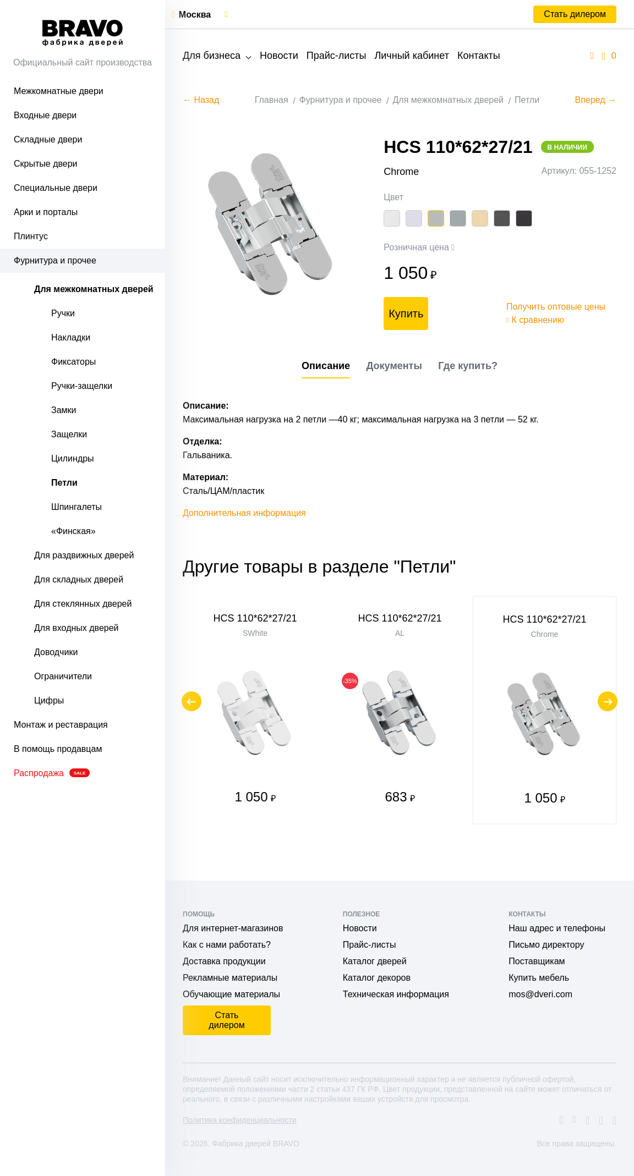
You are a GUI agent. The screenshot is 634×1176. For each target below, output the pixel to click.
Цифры (49, 700)
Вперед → (595, 100)
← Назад (201, 100)
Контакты (478, 55)
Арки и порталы (46, 212)
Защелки (69, 434)
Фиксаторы (73, 361)
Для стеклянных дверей (83, 603)
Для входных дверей (76, 628)
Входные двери (45, 115)
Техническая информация (396, 994)
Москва (195, 14)
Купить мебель (539, 977)
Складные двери (48, 139)
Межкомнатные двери (58, 91)
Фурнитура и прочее (55, 260)
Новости (279, 55)
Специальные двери (55, 188)
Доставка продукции (224, 961)
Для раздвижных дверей (84, 555)
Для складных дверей (78, 579)
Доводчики (56, 652)
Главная (271, 100)
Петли (64, 482)
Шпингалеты (76, 507)
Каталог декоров (377, 977)
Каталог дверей (375, 961)
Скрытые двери (46, 163)
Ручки (63, 313)
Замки (63, 410)
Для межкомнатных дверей (94, 289)
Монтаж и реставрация (61, 724)
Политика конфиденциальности (240, 1119)
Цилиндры (72, 458)
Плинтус (31, 236)
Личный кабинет (411, 55)
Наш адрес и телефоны (557, 928)
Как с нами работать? (227, 944)
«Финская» (73, 531)
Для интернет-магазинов (233, 928)
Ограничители (63, 676)
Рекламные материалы (230, 977)
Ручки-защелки (81, 386)
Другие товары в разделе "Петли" (319, 593)
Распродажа (52, 773)
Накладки (70, 337)
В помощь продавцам (58, 749)
